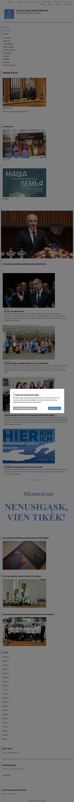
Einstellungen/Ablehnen (25, 408)
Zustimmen (54, 408)
